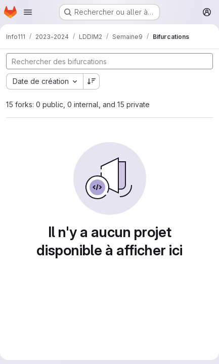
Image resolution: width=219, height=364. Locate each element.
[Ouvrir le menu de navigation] (28, 12)
